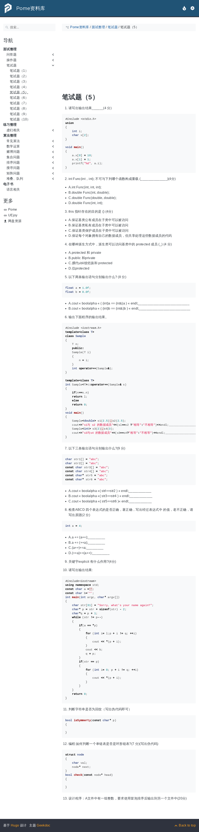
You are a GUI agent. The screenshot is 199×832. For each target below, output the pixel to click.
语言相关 (13, 189)
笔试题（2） (19, 76)
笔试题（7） (19, 103)
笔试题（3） (19, 81)
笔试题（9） (19, 114)
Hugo (15, 825)
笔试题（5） (19, 92)
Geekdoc (43, 825)
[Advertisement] (29, 250)
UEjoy (13, 215)
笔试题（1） (19, 70)
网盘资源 (14, 221)
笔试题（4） (19, 87)
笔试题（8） (19, 108)
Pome (12, 209)
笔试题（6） (19, 97)
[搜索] (29, 27)
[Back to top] (185, 825)
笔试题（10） (20, 119)
